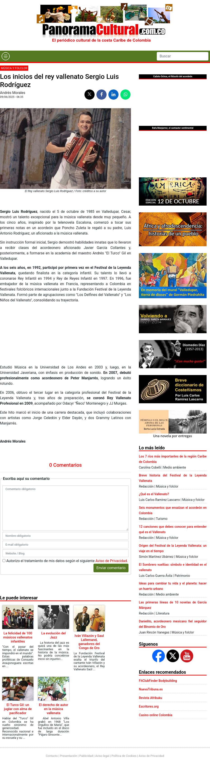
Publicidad (86, 756)
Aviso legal (102, 756)
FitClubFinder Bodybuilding (158, 681)
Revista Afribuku (150, 698)
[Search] (182, 56)
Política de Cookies (124, 756)
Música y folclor (14, 68)
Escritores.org (149, 706)
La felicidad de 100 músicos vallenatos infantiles (17, 637)
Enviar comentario (111, 568)
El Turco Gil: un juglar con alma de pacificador (18, 709)
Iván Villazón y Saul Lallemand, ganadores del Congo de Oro (89, 642)
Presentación (68, 756)
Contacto (52, 756)
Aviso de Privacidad (111, 561)
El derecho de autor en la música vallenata (53, 709)
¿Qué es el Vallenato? (154, 494)
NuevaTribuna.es (151, 689)
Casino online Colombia (155, 715)
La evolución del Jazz (53, 635)
